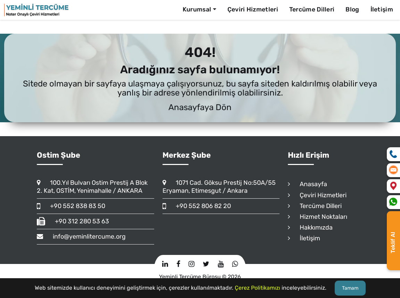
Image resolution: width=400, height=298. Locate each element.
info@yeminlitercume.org (81, 236)
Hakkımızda (310, 227)
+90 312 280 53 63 (73, 221)
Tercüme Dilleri (312, 9)
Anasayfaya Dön (200, 107)
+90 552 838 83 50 (71, 206)
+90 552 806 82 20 (196, 206)
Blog (352, 9)
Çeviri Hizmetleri (252, 9)
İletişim (381, 9)
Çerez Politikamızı (257, 287)
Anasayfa (307, 184)
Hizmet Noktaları (317, 217)
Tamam (350, 288)
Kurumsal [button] (197, 9)
